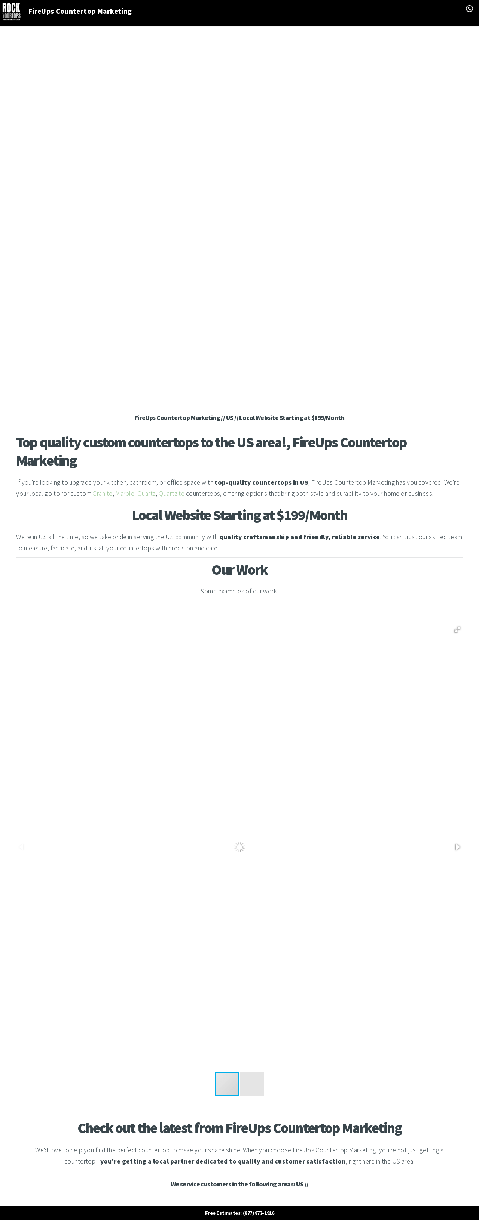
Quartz (146, 493)
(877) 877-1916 (258, 1213)
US (299, 1184)
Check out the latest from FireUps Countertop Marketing (239, 1128)
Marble (124, 493)
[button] (457, 630)
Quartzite (171, 493)
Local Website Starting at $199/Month (291, 418)
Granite (102, 493)
